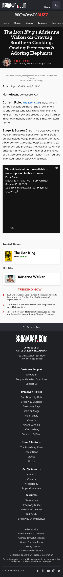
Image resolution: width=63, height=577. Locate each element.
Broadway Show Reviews (31, 518)
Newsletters (31, 500)
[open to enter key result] (56, 5)
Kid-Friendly (31, 415)
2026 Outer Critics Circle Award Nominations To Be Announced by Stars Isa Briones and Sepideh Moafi (32, 297)
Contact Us (30, 347)
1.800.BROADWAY (37, 350)
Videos (29, 23)
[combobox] (55, 5)
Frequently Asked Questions (31, 379)
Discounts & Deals (31, 434)
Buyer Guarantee (31, 488)
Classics (31, 420)
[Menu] (47, 6)
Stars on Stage (31, 410)
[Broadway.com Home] (14, 5)
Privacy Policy (31, 529)
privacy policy (53, 559)
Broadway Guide (31, 504)
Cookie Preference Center (31, 550)
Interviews (57, 23)
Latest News (31, 452)
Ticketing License (32, 546)
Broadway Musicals (31, 401)
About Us (31, 474)
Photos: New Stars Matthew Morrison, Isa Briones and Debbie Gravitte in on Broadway (31, 313)
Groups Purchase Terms (31, 542)
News (5, 23)
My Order (31, 374)
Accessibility (31, 483)
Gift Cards (31, 514)
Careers (31, 479)
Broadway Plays (31, 406)
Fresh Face (22, 61)
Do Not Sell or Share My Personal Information (31, 555)
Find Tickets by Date (31, 397)
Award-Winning (31, 424)
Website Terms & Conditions (31, 533)
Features (42, 23)
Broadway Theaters (31, 509)
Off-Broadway (31, 429)
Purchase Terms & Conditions (31, 537)
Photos (17, 23)
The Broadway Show (31, 447)
